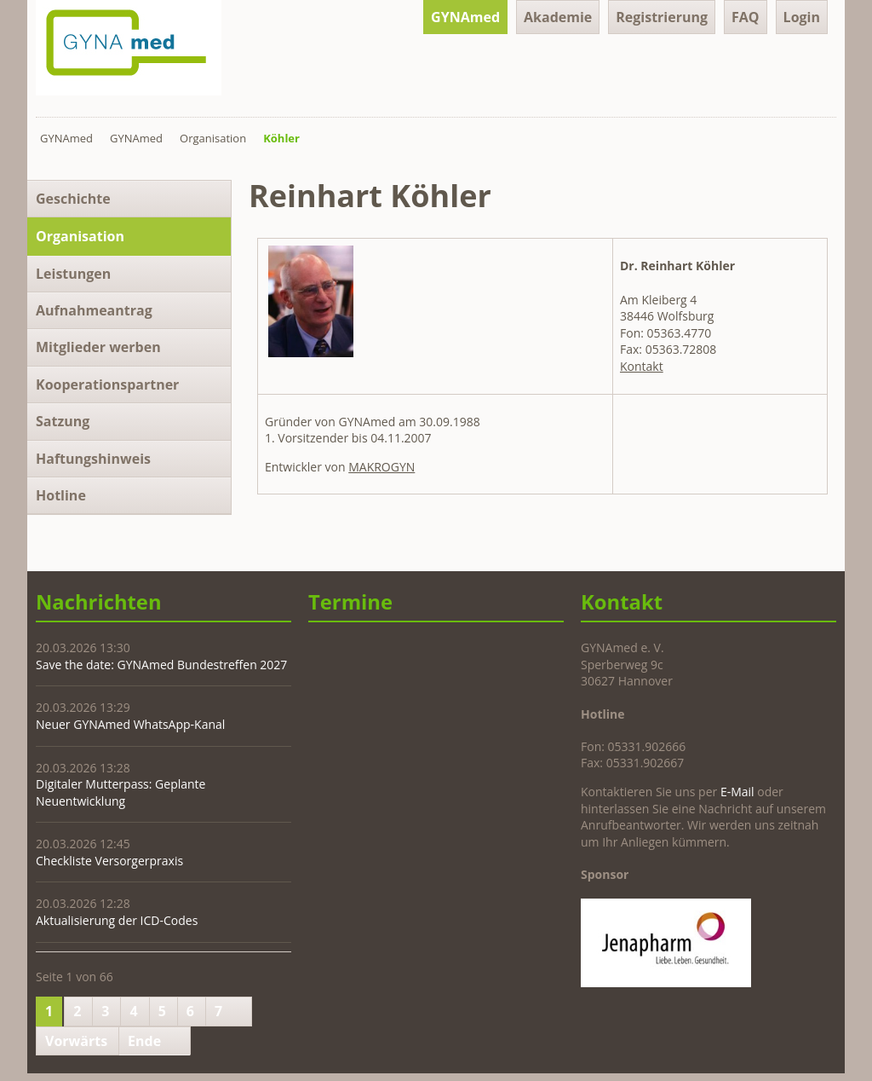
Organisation (213, 138)
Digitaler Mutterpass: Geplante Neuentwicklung (120, 792)
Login (801, 17)
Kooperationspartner (107, 384)
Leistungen (73, 273)
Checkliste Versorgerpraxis (109, 861)
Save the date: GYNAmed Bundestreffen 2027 (161, 664)
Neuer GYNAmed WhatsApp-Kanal (130, 724)
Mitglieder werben (98, 347)
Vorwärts (76, 1041)
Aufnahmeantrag (94, 310)
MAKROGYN (381, 467)
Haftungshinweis (93, 458)
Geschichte (73, 198)
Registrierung (662, 17)
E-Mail (737, 791)
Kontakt (641, 366)
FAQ (745, 17)
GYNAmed (465, 17)
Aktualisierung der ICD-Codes (117, 920)
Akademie (558, 17)
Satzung (62, 421)
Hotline (61, 495)
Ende (144, 1041)
